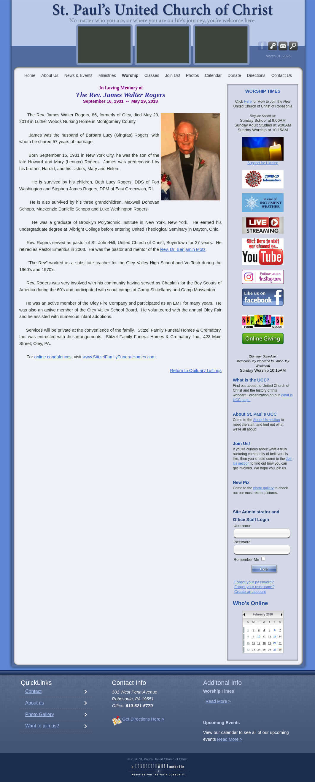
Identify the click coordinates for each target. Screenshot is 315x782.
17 (258, 643)
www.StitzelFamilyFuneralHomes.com (118, 356)
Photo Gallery (39, 714)
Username (243, 525)
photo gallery (263, 488)
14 (280, 636)
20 (274, 643)
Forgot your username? (254, 587)
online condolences (53, 356)
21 (280, 643)
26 (269, 649)
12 (269, 636)
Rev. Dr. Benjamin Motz (183, 249)
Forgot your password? (254, 582)
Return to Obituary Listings (196, 370)
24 (258, 649)
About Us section (266, 420)
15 (247, 643)
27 (274, 649)
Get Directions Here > (143, 719)
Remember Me (246, 559)
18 (263, 643)
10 (258, 636)
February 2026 (263, 614)
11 (263, 636)
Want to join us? (42, 725)
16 (253, 643)
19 (269, 643)
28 (280, 649)
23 (253, 649)
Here (248, 101)
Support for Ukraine (262, 163)
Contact (33, 691)
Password (242, 542)
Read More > (218, 701)
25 (263, 649)
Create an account (250, 591)
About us (34, 702)
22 (247, 649)
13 (274, 636)
